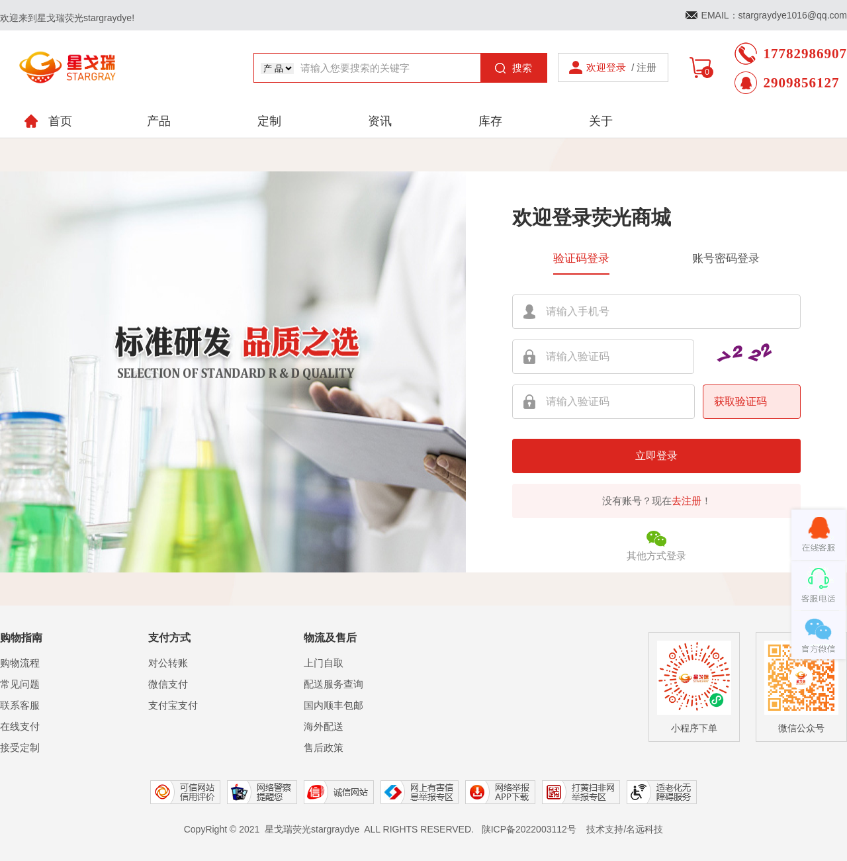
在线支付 (20, 726)
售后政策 (323, 747)
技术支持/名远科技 (624, 829)
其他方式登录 (656, 544)
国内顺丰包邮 (333, 705)
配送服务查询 (333, 684)
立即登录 (656, 455)
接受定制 (20, 747)
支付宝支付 (173, 705)
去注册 (686, 500)
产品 (159, 121)
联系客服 (20, 705)
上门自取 (323, 662)
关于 (601, 121)
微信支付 (168, 684)
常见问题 (20, 684)
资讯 (380, 121)
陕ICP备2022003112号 (529, 829)
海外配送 (323, 726)
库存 (490, 121)
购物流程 (20, 662)
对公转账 (168, 662)
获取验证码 (740, 401)
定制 (269, 121)
